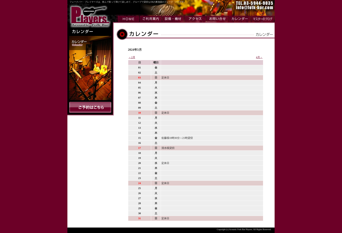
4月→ (259, 57)
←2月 (132, 57)
